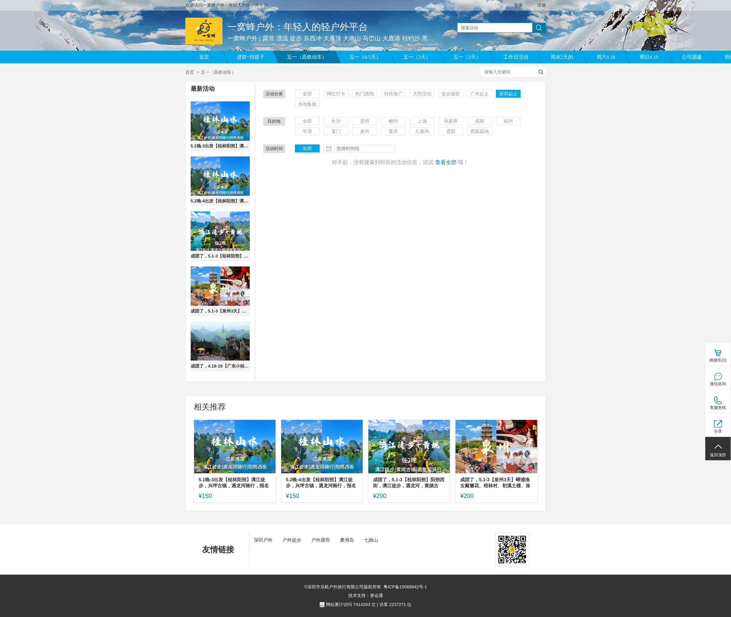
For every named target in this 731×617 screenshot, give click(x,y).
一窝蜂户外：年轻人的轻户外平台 (297, 27)
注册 (541, 5)
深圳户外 (263, 540)
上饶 (422, 121)
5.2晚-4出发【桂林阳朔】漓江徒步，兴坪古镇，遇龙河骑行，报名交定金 (220, 200)
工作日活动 (515, 57)
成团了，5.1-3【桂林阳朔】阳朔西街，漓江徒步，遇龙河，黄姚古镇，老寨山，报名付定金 (220, 255)
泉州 (364, 131)
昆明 (364, 121)
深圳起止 (508, 93)
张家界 (451, 121)
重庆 (393, 131)
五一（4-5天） (365, 57)
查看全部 (445, 162)
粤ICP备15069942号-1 (405, 586)
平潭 (307, 131)
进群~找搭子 (250, 57)
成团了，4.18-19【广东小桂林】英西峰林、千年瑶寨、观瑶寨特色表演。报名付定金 (220, 366)
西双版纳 (479, 131)
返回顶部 (718, 455)
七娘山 (371, 540)
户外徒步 (292, 540)
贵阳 (450, 131)
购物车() (718, 360)
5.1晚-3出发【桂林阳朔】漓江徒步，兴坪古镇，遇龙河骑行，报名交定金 (220, 145)
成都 (479, 121)
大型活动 (422, 93)
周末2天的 (562, 57)
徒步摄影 (450, 93)
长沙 (336, 121)
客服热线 (718, 407)
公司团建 (692, 57)
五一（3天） (417, 57)
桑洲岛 (347, 540)
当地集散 (307, 104)
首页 (204, 57)
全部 (307, 93)
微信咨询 (718, 384)
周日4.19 (648, 57)
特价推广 (393, 93)
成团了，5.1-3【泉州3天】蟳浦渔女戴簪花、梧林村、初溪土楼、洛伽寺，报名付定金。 (220, 311)
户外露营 (320, 540)
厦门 (336, 131)
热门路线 (364, 93)
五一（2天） (467, 57)
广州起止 (479, 93)
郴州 (393, 121)
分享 (718, 431)
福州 (508, 121)
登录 (518, 5)
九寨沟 (422, 131)
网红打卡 (336, 93)
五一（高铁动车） (307, 57)
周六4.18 (605, 57)
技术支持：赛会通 (365, 595)
